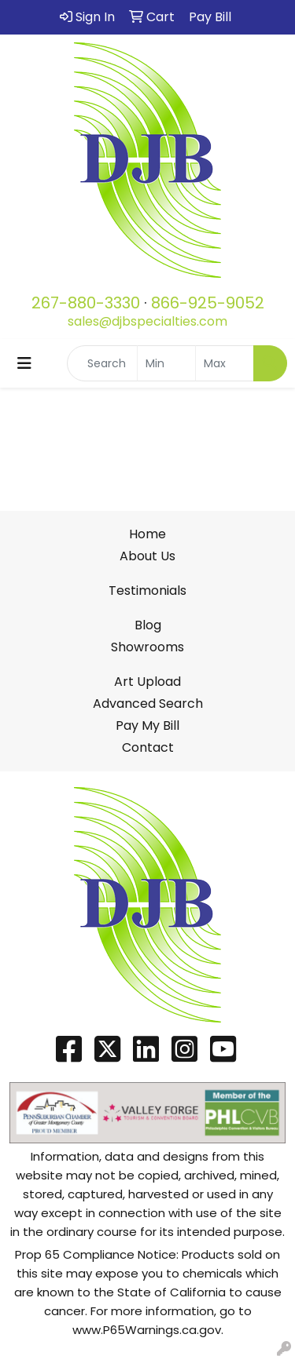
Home (147, 534)
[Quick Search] (102, 363)
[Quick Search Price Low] (166, 363)
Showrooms (147, 647)
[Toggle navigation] (24, 363)
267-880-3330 (85, 303)
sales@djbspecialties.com (147, 321)
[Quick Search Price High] (224, 363)
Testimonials (147, 590)
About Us (147, 556)
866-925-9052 (207, 303)
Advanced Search (148, 703)
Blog (148, 625)
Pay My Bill (147, 725)
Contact (148, 747)
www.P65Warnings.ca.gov (146, 1329)
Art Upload (147, 682)
